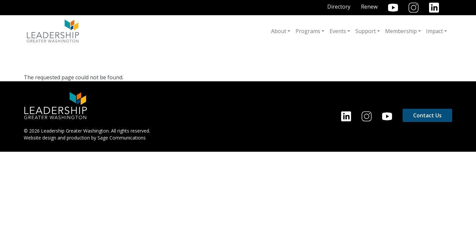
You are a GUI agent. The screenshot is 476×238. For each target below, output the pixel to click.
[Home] (55, 105)
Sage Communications (122, 138)
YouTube (393, 7)
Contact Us (427, 115)
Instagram (413, 7)
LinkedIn (434, 7)
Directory (338, 6)
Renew (369, 6)
